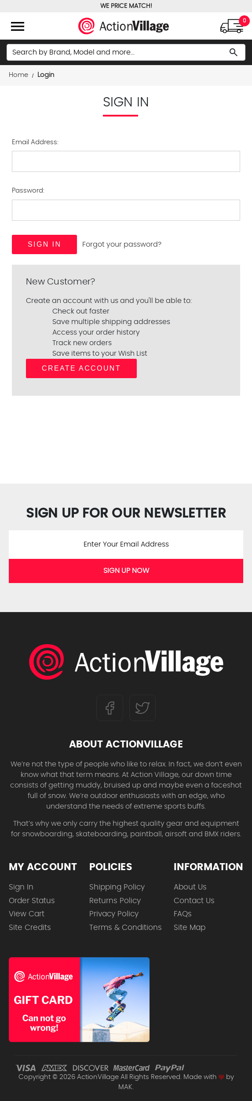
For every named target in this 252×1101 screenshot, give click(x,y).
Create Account (81, 368)
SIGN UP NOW (126, 570)
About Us (190, 887)
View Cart (26, 914)
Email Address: (35, 142)
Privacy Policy (114, 914)
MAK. (126, 1087)
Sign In (21, 887)
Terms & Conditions (125, 927)
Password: (28, 190)
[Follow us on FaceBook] (109, 707)
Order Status (32, 900)
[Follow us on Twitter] (142, 707)
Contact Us (194, 900)
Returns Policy (115, 900)
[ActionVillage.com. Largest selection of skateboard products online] (126, 664)
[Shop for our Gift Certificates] (79, 999)
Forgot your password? (121, 244)
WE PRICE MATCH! (126, 6)
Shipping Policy (117, 887)
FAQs (183, 914)
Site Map (189, 927)
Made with (203, 1077)
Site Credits (30, 927)
